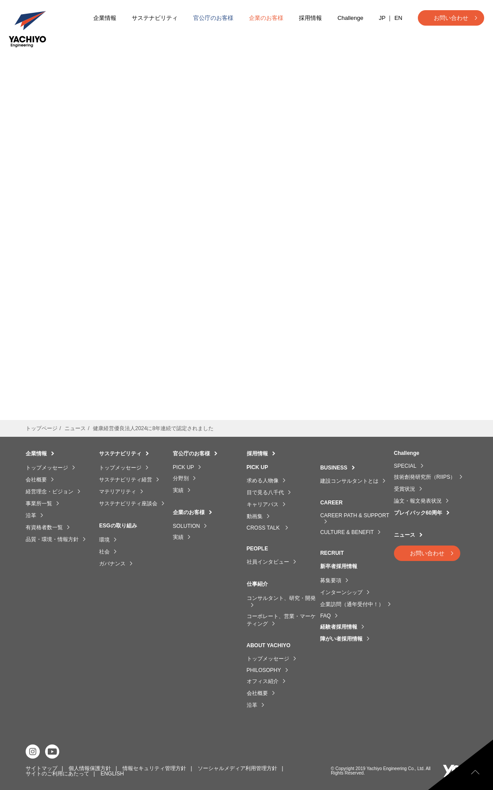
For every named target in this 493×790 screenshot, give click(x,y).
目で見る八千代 (265, 492)
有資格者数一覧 (44, 527)
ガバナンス (112, 564)
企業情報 (104, 18)
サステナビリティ (155, 18)
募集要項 (330, 580)
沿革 (31, 515)
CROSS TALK (264, 528)
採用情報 (310, 18)
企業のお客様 (266, 18)
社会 (104, 552)
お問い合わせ (451, 18)
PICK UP (183, 467)
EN (398, 18)
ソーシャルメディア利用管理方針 (237, 768)
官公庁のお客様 (213, 18)
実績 (178, 490)
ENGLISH (112, 773)
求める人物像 (263, 480)
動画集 (255, 516)
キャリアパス (263, 504)
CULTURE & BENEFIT (347, 532)
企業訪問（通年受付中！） (352, 604)
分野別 (181, 478)
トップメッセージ (47, 468)
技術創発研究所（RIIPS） (424, 477)
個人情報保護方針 (90, 768)
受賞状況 (404, 489)
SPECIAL (405, 466)
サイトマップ (41, 768)
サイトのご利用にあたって (57, 773)
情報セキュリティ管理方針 (154, 768)
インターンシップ (341, 592)
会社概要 (36, 480)
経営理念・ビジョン (49, 492)
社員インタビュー (268, 562)
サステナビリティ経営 (125, 480)
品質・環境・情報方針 (52, 539)
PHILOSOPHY (264, 670)
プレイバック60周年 (418, 513)
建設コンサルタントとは (349, 481)
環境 (104, 540)
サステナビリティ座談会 (128, 503)
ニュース (404, 535)
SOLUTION (186, 526)
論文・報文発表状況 (418, 501)
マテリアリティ (117, 492)
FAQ (325, 616)
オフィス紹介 (263, 681)
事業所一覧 (39, 503)
